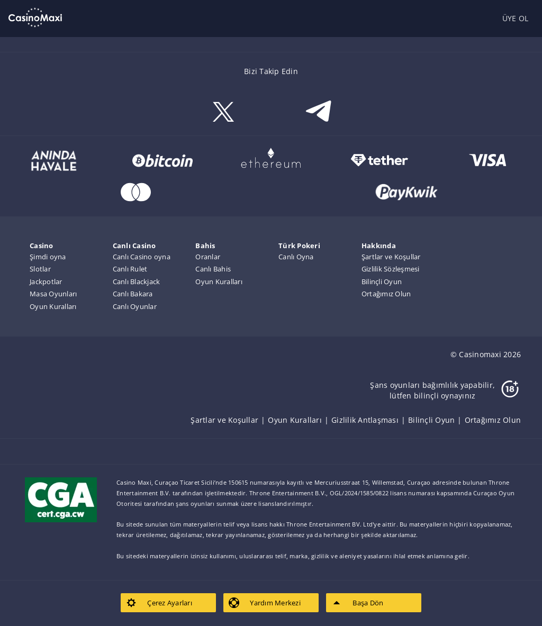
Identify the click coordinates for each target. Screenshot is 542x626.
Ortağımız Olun (386, 293)
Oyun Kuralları (53, 306)
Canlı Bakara (133, 293)
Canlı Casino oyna (141, 256)
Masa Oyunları (53, 293)
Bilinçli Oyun (382, 281)
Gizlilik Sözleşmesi (391, 269)
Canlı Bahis (213, 269)
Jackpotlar (46, 281)
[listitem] (229, 420)
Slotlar (40, 269)
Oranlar (207, 256)
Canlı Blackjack (136, 281)
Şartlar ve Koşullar (391, 256)
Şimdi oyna (48, 256)
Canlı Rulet (130, 269)
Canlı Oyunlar (135, 306)
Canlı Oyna (296, 256)
